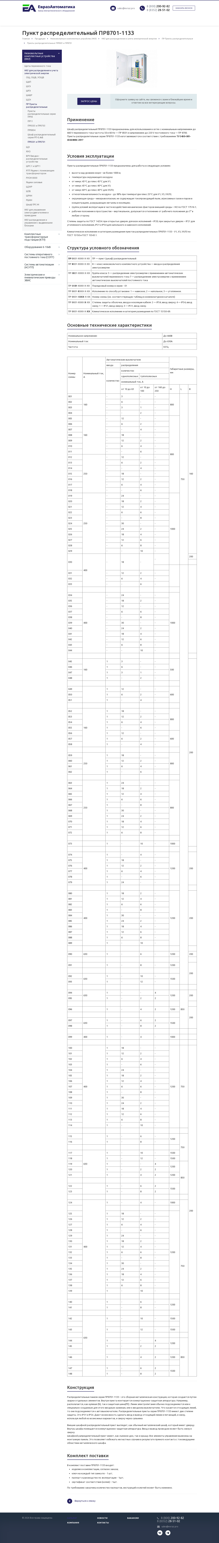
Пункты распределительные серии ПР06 (42, 114)
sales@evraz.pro (126, 8)
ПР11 (30, 121)
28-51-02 (158, 10)
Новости (102, 1518)
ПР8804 (31, 130)
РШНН (29, 200)
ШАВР (29, 95)
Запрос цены (89, 101)
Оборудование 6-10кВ (37, 247)
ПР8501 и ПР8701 (36, 142)
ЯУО (28, 151)
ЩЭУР (29, 187)
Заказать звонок (183, 8)
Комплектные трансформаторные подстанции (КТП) (36, 237)
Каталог (72, 1518)
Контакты (103, 1523)
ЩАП (28, 82)
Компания (73, 1523)
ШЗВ (28, 191)
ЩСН (28, 99)
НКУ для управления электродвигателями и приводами (36, 213)
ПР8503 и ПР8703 (36, 126)
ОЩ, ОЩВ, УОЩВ (35, 77)
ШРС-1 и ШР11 (33, 166)
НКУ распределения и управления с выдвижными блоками (38, 223)
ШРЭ (28, 91)
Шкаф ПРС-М (32, 204)
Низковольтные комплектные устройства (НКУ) (39, 56)
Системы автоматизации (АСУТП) (39, 266)
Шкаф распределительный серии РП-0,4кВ (42, 136)
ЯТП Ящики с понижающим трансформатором (40, 172)
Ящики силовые (34, 182)
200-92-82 (158, 6)
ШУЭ (28, 86)
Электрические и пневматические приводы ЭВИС (39, 277)
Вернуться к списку (81, 1501)
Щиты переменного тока (37, 66)
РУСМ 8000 (31, 178)
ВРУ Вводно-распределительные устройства (37, 159)
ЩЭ (28, 147)
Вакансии (133, 1518)
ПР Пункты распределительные (37, 105)
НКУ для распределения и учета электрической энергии (41, 71)
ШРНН (29, 196)
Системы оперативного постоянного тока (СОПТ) (39, 256)
